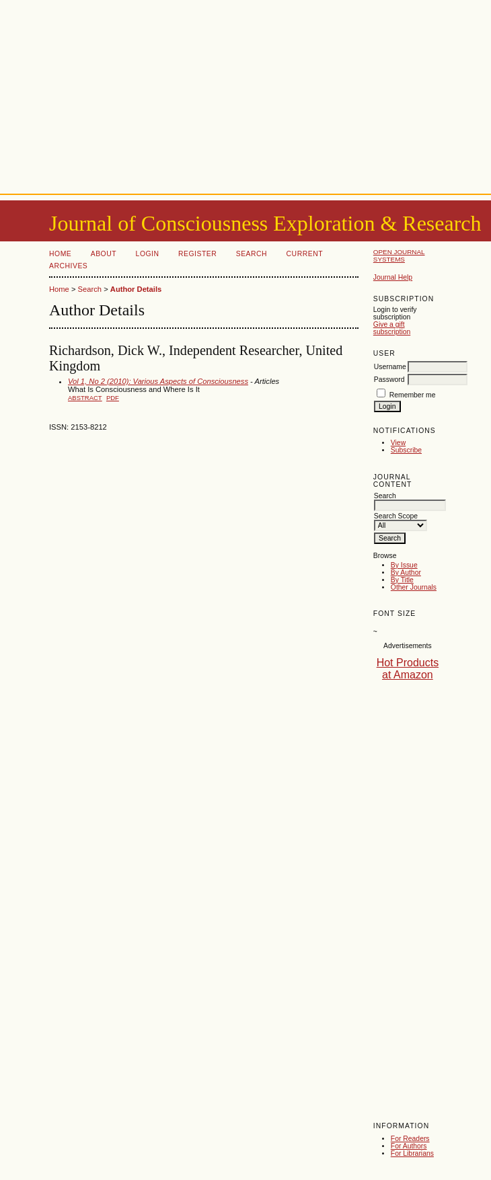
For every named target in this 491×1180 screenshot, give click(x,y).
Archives (68, 266)
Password (389, 379)
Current (305, 254)
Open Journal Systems (399, 255)
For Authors (409, 1146)
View (398, 442)
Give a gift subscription (391, 328)
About (103, 254)
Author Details (135, 289)
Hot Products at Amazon (408, 668)
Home (60, 254)
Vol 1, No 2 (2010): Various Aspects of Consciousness (158, 381)
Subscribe (406, 450)
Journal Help (392, 277)
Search (251, 254)
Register (197, 254)
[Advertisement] (246, 94)
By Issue (404, 565)
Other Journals (414, 587)
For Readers (410, 1138)
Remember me (412, 395)
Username (390, 366)
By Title (402, 580)
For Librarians (412, 1153)
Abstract (85, 397)
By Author (406, 572)
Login (147, 254)
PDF (112, 397)
